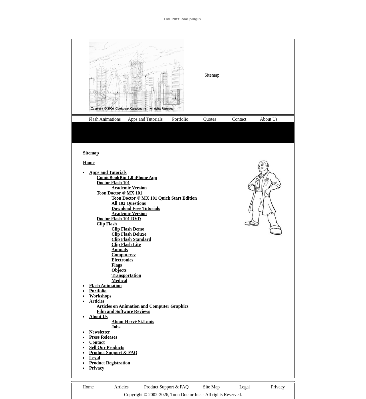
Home (88, 386)
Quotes (209, 119)
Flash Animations (105, 119)
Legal (244, 386)
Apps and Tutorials (145, 119)
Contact (239, 119)
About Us (269, 119)
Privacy (278, 386)
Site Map (211, 386)
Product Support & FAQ (166, 386)
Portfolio (180, 119)
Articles (121, 386)
